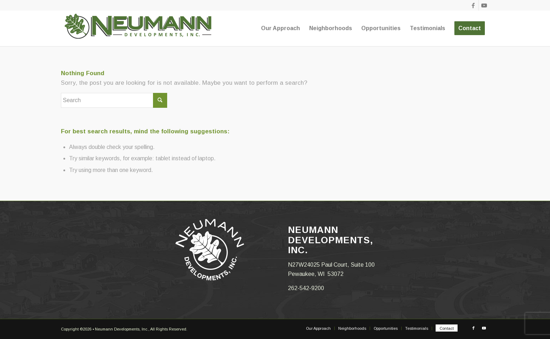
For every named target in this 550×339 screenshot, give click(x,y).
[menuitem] (280, 28)
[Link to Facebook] (473, 5)
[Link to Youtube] (484, 5)
